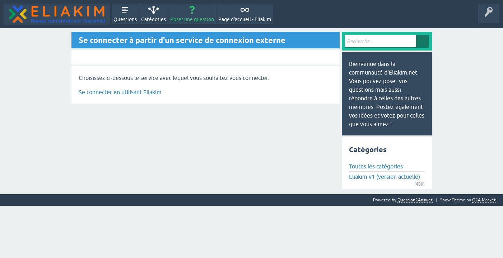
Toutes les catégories (376, 166)
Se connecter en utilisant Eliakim (120, 92)
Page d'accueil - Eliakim (244, 19)
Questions (125, 19)
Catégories (153, 19)
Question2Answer (415, 199)
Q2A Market (484, 199)
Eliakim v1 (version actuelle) (384, 176)
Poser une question (192, 19)
